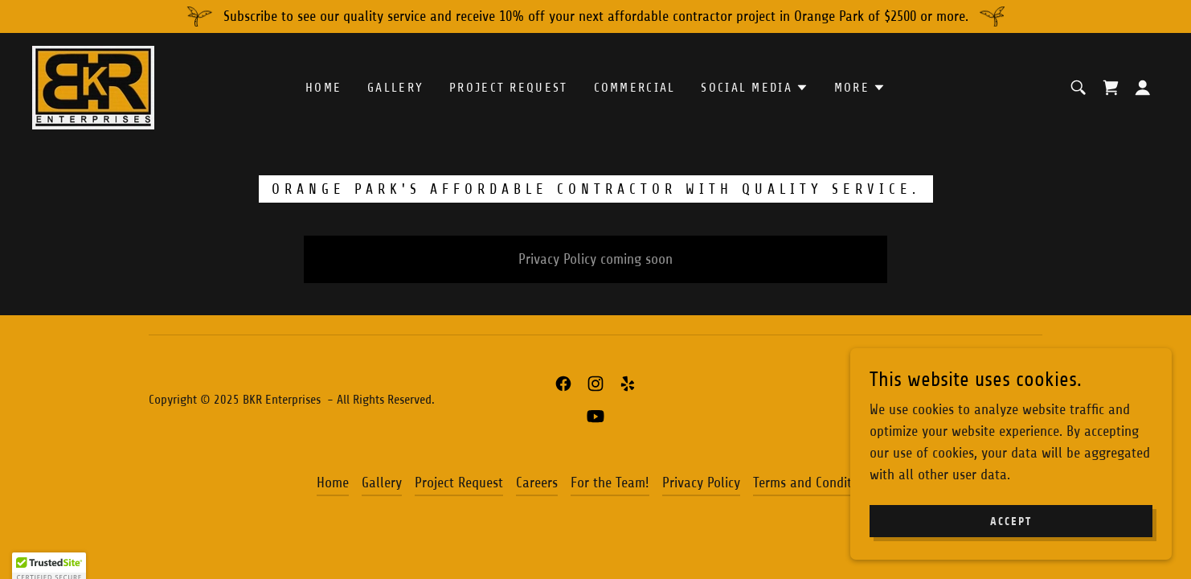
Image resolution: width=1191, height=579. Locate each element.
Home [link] (323, 87)
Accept (1011, 521)
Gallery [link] (395, 87)
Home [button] (333, 482)
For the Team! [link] (610, 482)
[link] (93, 87)
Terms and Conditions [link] (814, 482)
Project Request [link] (508, 87)
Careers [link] (537, 482)
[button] (754, 87)
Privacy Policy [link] (701, 482)
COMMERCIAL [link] (635, 87)
